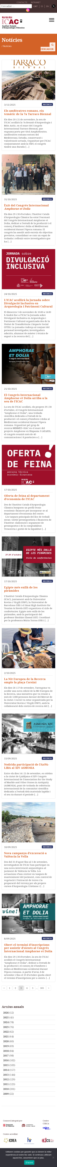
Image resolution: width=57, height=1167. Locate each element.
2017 (6, 1055)
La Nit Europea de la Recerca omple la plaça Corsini (25, 680)
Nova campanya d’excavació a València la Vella (25, 854)
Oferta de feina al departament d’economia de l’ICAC (27, 497)
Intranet (36, 2)
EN (47, 6)
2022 (6, 1031)
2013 (6, 1074)
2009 (6, 1093)
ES (42, 6)
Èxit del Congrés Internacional (26, 207)
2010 (6, 1089)
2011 (6, 1084)
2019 (6, 1046)
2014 (6, 1070)
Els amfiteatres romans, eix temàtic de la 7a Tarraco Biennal (27, 112)
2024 (6, 1022)
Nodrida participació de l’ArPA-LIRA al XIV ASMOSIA (26, 766)
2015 (6, 1065)
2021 (6, 1036)
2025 (6, 1017)
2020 (6, 1041)
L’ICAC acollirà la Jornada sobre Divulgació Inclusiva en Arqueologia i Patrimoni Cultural (28, 303)
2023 (6, 1027)
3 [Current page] (21, 988)
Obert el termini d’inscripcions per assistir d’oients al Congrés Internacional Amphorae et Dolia (28, 948)
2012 (6, 1079)
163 (42, 988)
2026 (6, 1012)
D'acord (29, 1162)
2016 (6, 1060)
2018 (6, 1051)
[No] (53, 1157)
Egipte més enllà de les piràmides (21, 589)
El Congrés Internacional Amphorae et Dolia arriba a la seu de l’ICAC (25, 398)
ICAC (23, 23)
